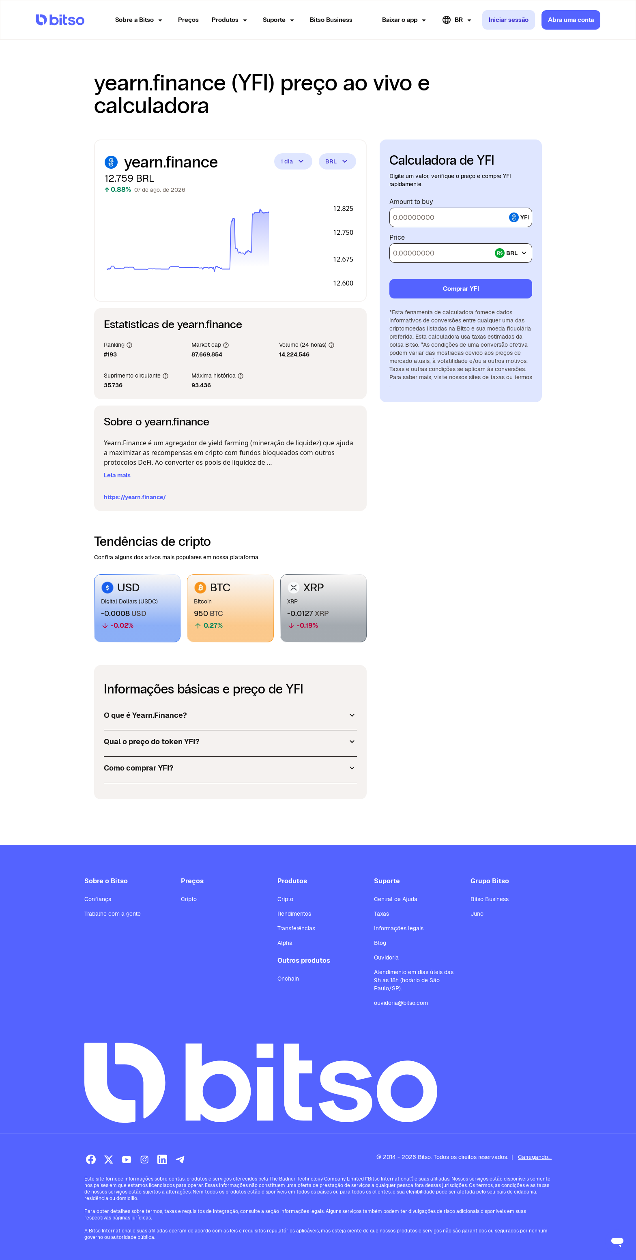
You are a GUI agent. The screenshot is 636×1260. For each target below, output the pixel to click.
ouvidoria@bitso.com (401, 1003)
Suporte (280, 20)
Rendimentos (294, 913)
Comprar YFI (461, 288)
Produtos (231, 20)
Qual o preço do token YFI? (230, 742)
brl (512, 253)
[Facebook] (91, 1159)
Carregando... (535, 1157)
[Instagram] (144, 1159)
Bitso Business (331, 20)
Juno (477, 913)
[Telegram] (180, 1159)
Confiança (98, 899)
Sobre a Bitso (140, 20)
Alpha (284, 943)
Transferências (296, 928)
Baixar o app (405, 20)
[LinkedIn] (162, 1159)
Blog (380, 943)
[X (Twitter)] (108, 1159)
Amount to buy (411, 202)
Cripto (189, 899)
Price (397, 238)
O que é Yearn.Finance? (230, 715)
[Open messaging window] (617, 1241)
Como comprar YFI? (230, 768)
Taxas (381, 913)
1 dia (293, 161)
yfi (519, 217)
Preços (188, 20)
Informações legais (398, 928)
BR (458, 20)
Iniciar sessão (509, 20)
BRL (337, 161)
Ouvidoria (386, 957)
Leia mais (117, 475)
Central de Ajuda (395, 899)
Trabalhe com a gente (112, 913)
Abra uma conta (571, 20)
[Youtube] (126, 1159)
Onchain (288, 978)
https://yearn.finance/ (135, 497)
